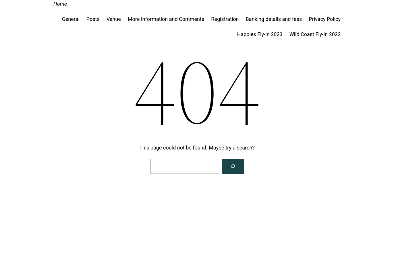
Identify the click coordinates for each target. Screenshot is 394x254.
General (71, 19)
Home (60, 4)
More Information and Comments (166, 19)
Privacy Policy (325, 19)
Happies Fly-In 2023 (260, 34)
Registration (225, 19)
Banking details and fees (274, 19)
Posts (93, 19)
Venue (114, 19)
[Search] (233, 166)
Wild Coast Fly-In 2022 (315, 34)
